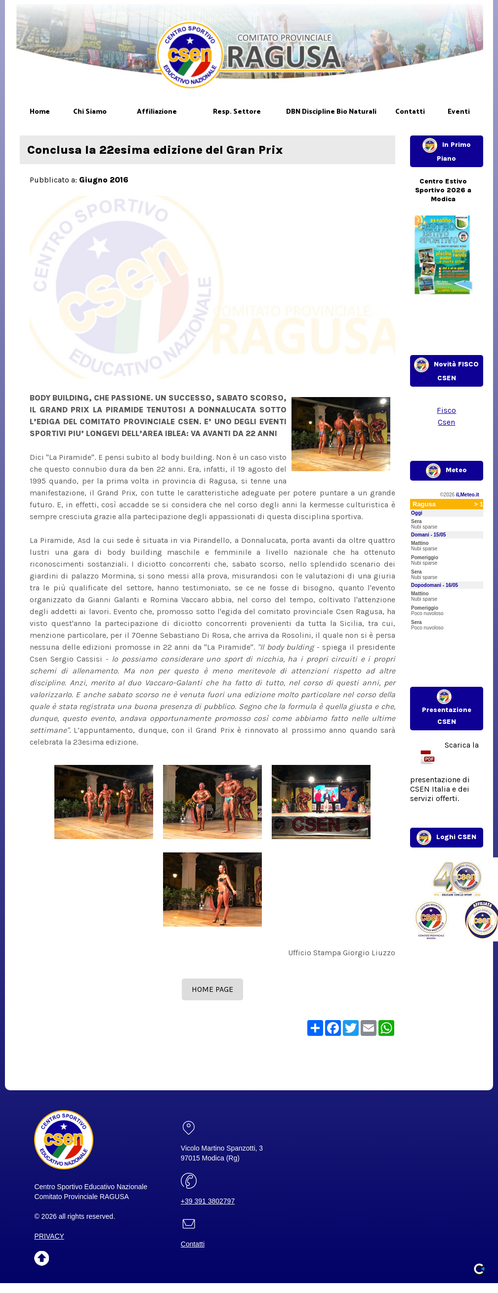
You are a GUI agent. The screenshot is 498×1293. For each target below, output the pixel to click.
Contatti (193, 1244)
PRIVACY (49, 1236)
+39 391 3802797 (208, 1201)
